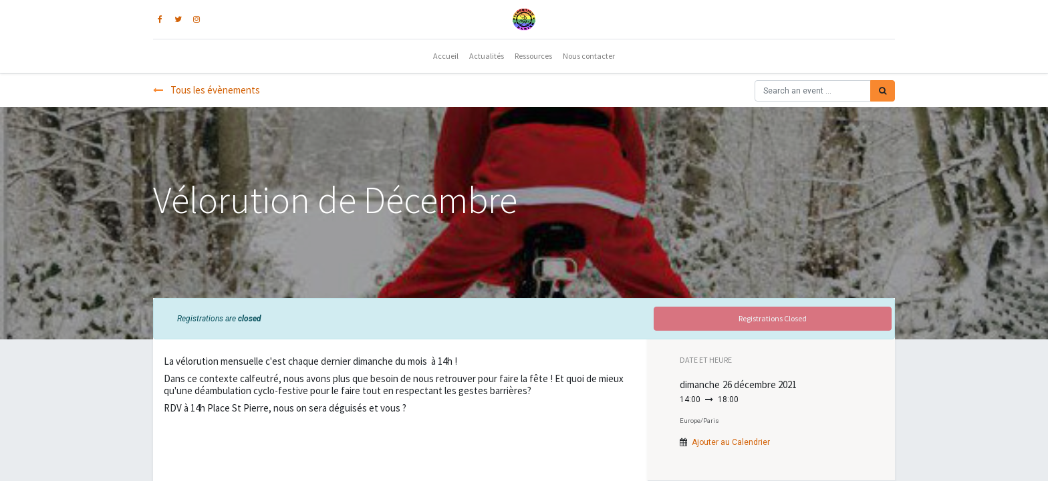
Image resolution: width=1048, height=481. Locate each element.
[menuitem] (446, 56)
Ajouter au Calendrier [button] (731, 442)
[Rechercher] (882, 91)
